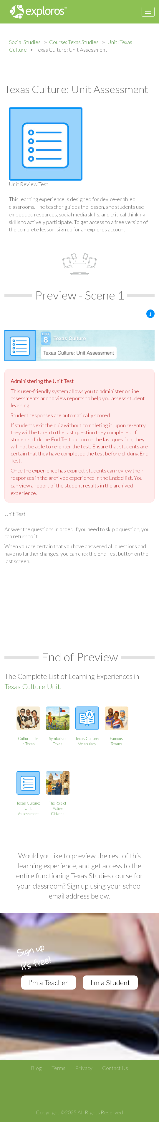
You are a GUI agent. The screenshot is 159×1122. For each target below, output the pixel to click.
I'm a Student (110, 982)
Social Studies (25, 42)
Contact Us (115, 1068)
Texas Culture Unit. (33, 686)
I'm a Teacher (48, 982)
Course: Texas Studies (74, 42)
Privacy (83, 1068)
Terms (58, 1068)
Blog (36, 1068)
